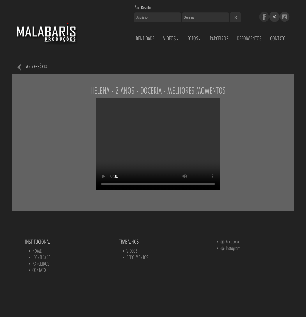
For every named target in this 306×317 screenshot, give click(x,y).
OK (235, 17)
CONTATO (278, 38)
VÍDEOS (170, 38)
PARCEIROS (219, 38)
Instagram (230, 248)
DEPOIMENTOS (249, 38)
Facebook (229, 242)
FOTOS (194, 38)
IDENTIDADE (144, 38)
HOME (37, 251)
